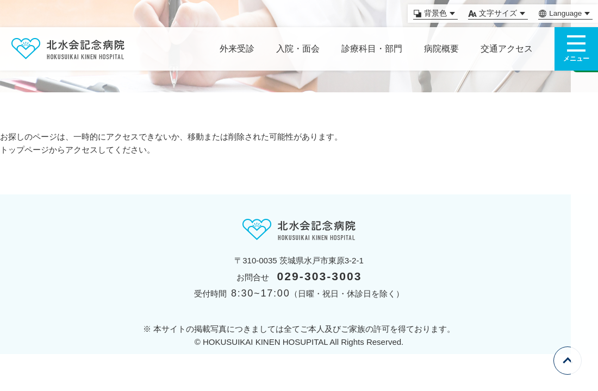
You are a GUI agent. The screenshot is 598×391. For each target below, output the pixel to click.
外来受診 (237, 48)
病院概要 (441, 48)
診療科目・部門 (371, 48)
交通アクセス (507, 48)
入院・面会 (298, 48)
